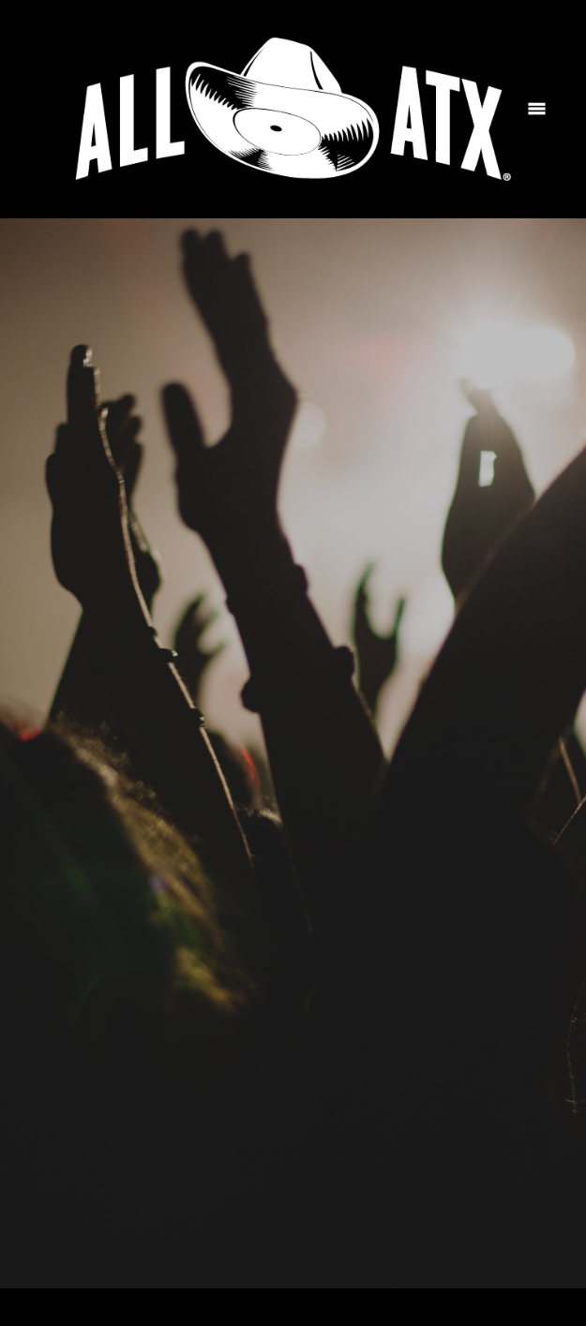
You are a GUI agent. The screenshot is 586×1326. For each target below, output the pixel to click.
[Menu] (536, 109)
